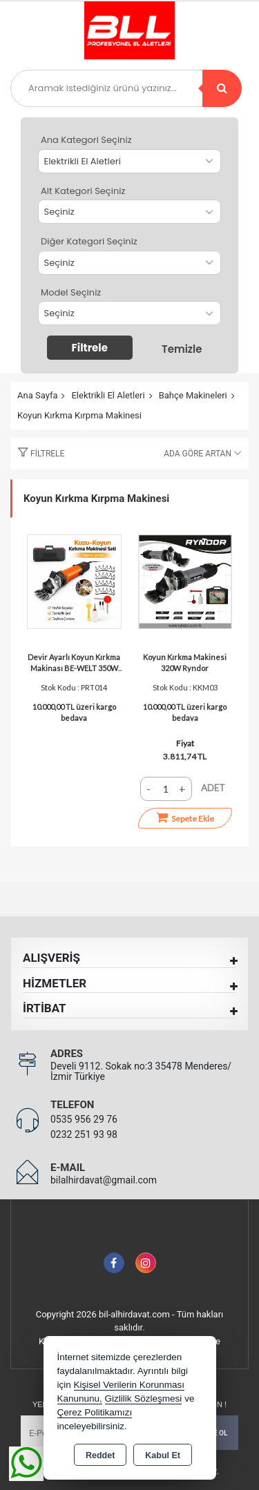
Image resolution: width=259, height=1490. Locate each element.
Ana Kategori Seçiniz (86, 139)
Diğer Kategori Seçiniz (89, 241)
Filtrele (90, 347)
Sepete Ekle (185, 817)
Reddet (100, 1455)
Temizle (182, 349)
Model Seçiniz (71, 292)
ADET (213, 787)
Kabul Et (162, 1455)
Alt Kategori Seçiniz (83, 190)
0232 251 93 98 (83, 1134)
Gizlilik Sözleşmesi (143, 1398)
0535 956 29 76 (83, 1119)
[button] (37, 454)
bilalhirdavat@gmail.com (103, 1180)
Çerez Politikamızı (95, 1412)
